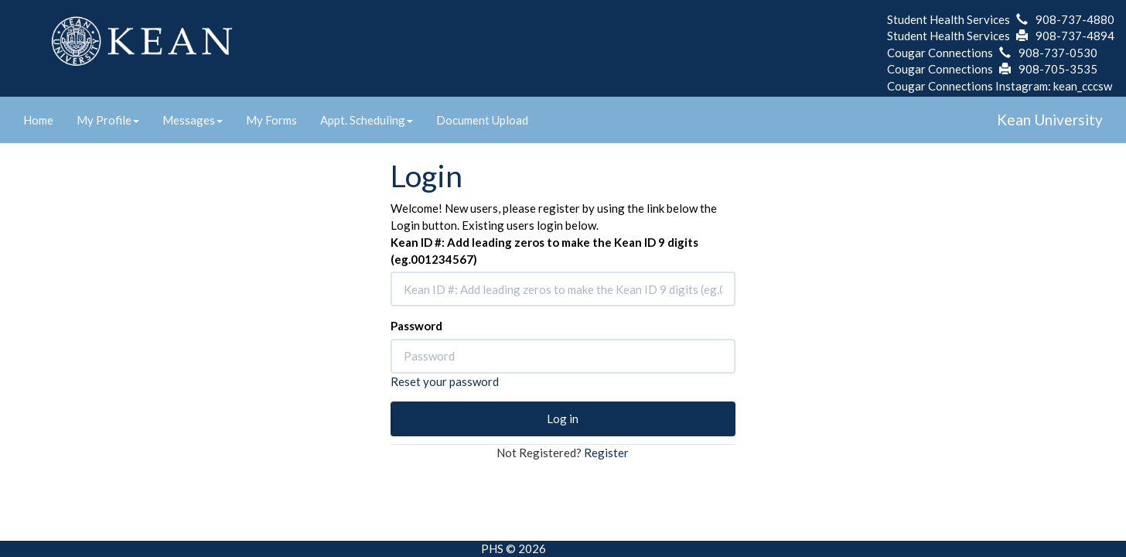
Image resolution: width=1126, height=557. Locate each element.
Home (38, 120)
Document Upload (482, 120)
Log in (562, 418)
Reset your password (445, 381)
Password (416, 326)
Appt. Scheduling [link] (366, 120)
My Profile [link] (108, 120)
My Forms (271, 120)
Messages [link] (192, 120)
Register (606, 453)
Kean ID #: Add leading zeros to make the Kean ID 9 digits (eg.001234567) (544, 250)
